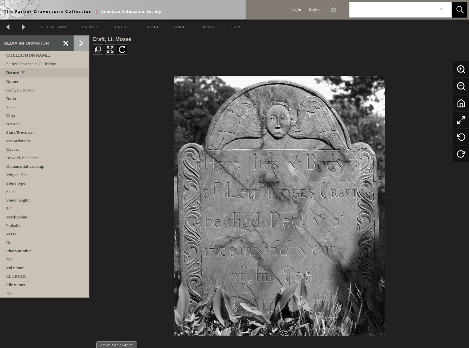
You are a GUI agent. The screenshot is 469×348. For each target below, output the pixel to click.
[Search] (393, 10)
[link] (441, 9)
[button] (459, 10)
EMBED (181, 26)
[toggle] (23, 73)
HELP (234, 26)
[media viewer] (279, 204)
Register (315, 9)
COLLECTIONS (52, 26)
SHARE (152, 26)
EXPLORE (91, 26)
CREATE (123, 26)
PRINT (209, 26)
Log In (296, 9)
